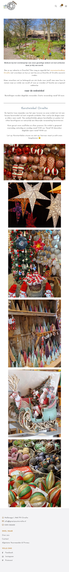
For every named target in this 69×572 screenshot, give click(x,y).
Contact (5, 539)
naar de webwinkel (34, 90)
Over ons (5, 535)
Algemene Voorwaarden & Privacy (15, 543)
